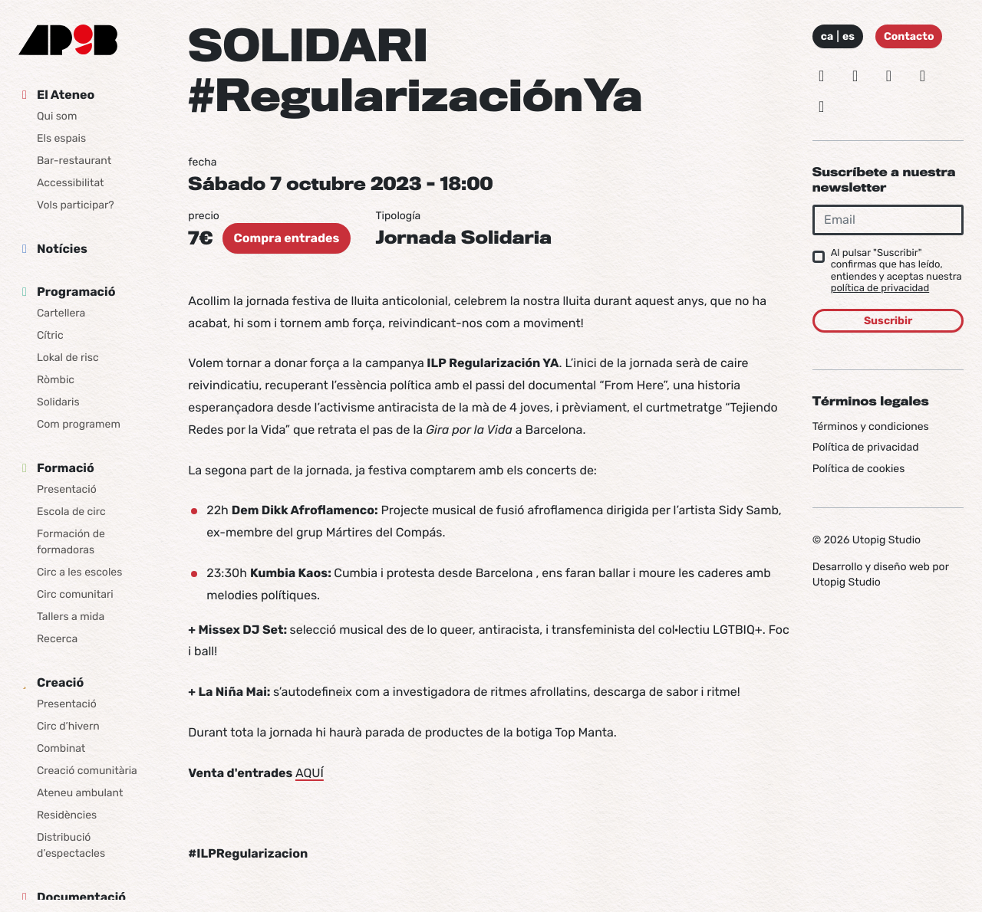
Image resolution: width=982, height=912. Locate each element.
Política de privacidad (865, 447)
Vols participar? (75, 205)
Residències (67, 815)
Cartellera (61, 313)
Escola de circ (71, 511)
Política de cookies (858, 468)
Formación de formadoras (71, 541)
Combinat (61, 748)
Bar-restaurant (74, 160)
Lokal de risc (68, 357)
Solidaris (58, 401)
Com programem (78, 424)
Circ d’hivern (68, 726)
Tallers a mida (70, 616)
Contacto (909, 36)
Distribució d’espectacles (71, 845)
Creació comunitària (87, 770)
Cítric (50, 335)
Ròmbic (55, 379)
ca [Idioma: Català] (827, 36)
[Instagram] (821, 76)
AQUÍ (309, 773)
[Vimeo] (922, 76)
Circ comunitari (75, 594)
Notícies (62, 248)
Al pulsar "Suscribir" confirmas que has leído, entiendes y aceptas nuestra (896, 271)
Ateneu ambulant (80, 792)
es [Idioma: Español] (848, 36)
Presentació (67, 489)
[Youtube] (821, 106)
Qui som (57, 116)
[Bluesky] (855, 76)
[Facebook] (889, 76)
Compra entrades (287, 238)
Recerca (57, 638)
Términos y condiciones (870, 426)
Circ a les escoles (79, 572)
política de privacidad (880, 288)
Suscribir (888, 320)
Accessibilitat (70, 182)
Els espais (61, 138)
